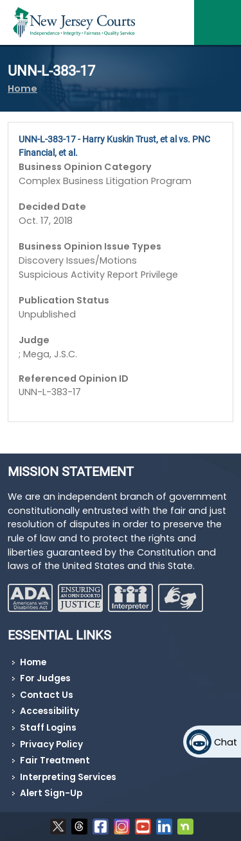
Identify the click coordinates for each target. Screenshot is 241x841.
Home (22, 88)
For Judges (45, 678)
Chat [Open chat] (225, 742)
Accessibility (49, 711)
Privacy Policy (51, 744)
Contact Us (46, 695)
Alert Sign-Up (51, 793)
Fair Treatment (55, 760)
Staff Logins (48, 728)
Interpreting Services (68, 777)
